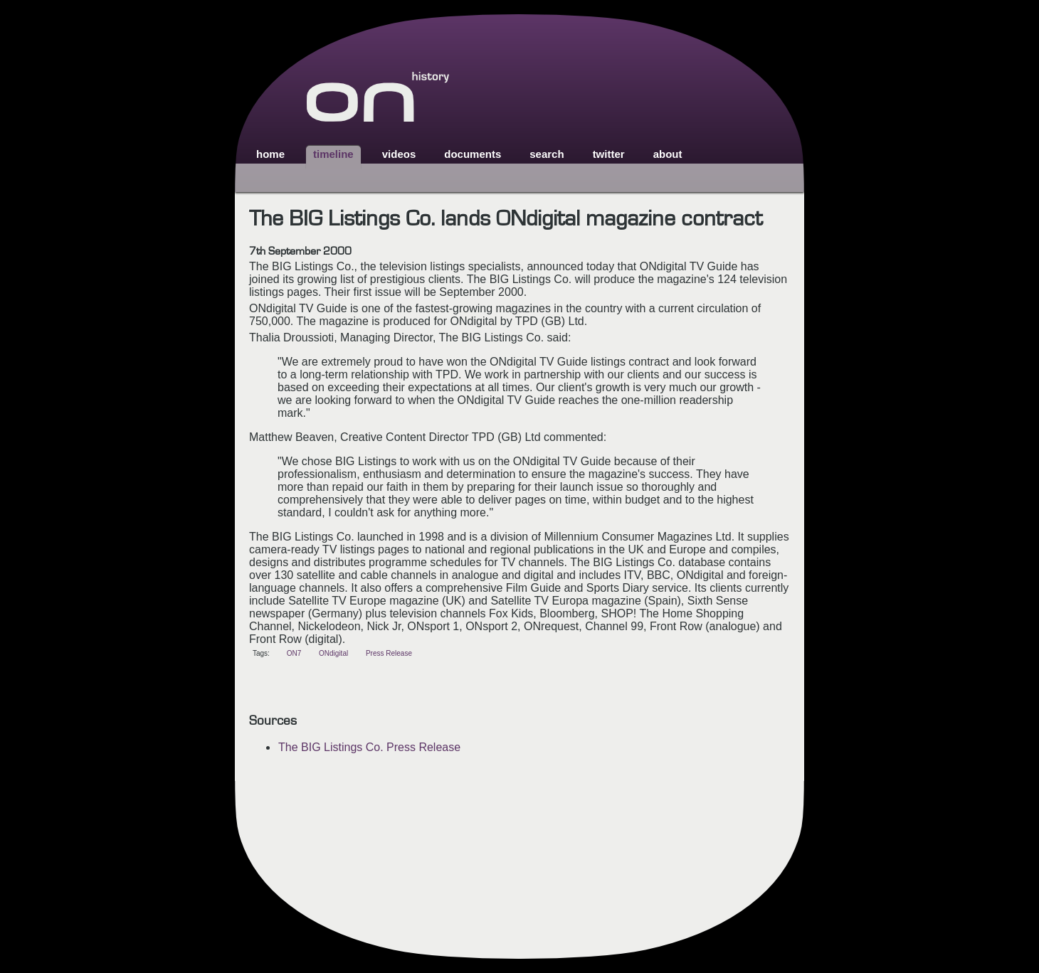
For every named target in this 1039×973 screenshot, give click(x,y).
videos (399, 154)
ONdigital (333, 653)
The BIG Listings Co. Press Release (369, 747)
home (270, 154)
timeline (333, 154)
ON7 (294, 653)
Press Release (389, 653)
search (546, 154)
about (667, 154)
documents (472, 154)
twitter (609, 154)
